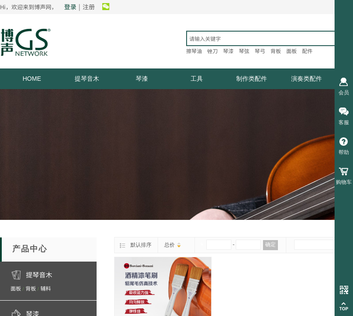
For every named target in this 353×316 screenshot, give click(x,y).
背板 (30, 288)
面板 (16, 288)
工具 (197, 78)
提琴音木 (87, 78)
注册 (89, 6)
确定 (270, 244)
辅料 (45, 288)
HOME (32, 78)
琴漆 (142, 78)
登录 (70, 6)
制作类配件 (251, 78)
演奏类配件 (306, 78)
